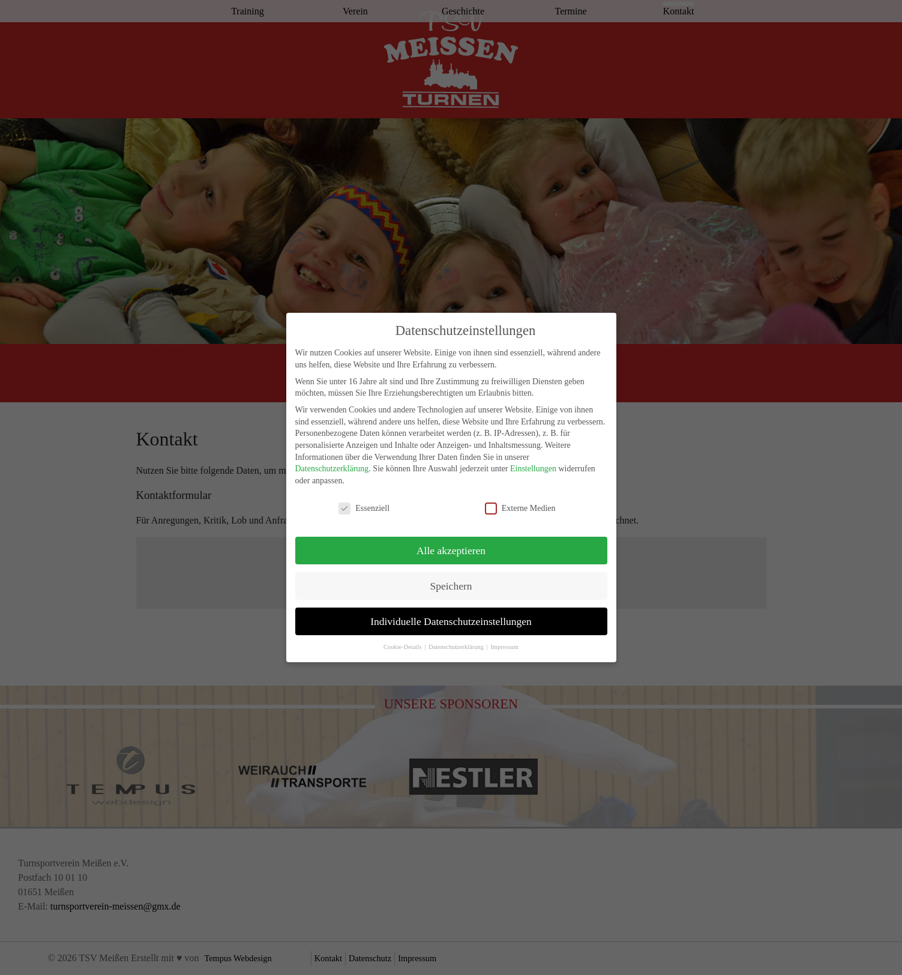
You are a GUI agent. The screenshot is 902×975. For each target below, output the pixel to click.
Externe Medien (520, 502)
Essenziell (363, 502)
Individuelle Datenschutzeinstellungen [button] (451, 615)
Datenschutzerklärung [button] (457, 641)
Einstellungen (533, 463)
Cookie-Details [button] (403, 641)
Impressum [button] (504, 641)
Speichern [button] (451, 580)
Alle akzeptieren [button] (451, 545)
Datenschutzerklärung (332, 463)
